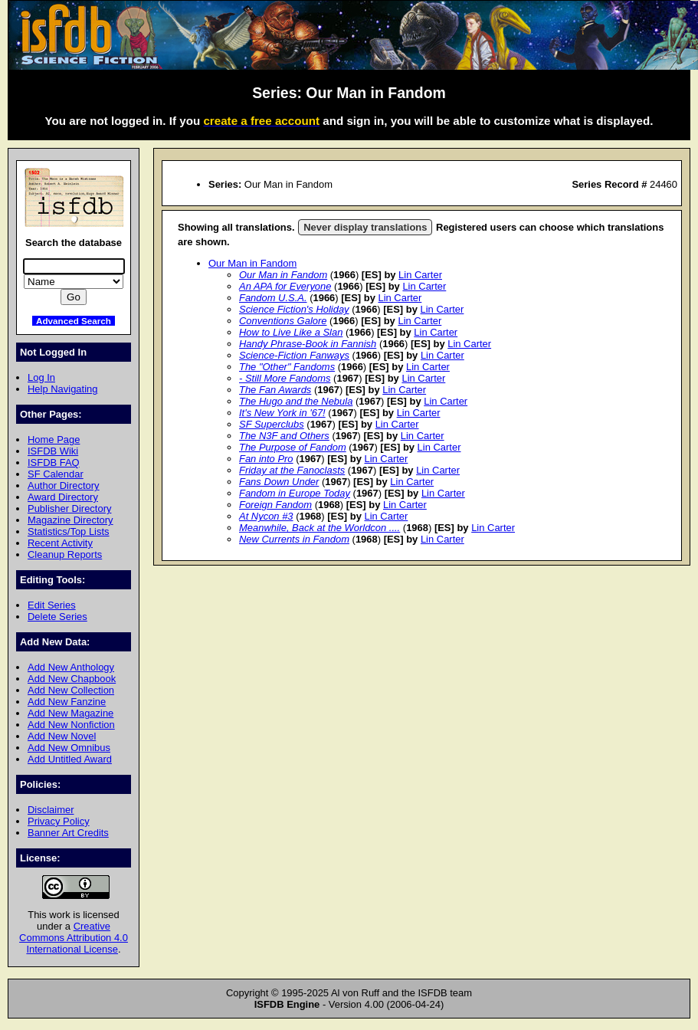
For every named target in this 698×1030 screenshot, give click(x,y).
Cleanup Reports (65, 554)
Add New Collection (71, 690)
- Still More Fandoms (285, 378)
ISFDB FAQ (54, 462)
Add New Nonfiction (71, 724)
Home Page (54, 439)
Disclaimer (51, 809)
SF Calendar (56, 474)
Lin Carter (420, 274)
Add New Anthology (71, 667)
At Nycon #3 (266, 516)
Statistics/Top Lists (69, 531)
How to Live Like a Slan (290, 332)
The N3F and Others (284, 435)
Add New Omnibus (69, 747)
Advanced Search (73, 321)
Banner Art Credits (68, 832)
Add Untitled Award (70, 759)
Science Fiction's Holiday (294, 309)
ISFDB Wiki (53, 451)
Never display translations (365, 227)
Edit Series (52, 605)
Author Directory (64, 485)
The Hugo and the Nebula (295, 401)
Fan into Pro (266, 458)
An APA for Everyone (285, 286)
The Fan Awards (275, 389)
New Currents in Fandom (294, 539)
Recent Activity (60, 543)
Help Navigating (62, 389)
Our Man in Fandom (252, 263)
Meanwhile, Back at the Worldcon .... (319, 527)
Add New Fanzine (67, 701)
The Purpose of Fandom (292, 447)
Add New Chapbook (72, 678)
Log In (41, 377)
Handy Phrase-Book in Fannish (307, 343)
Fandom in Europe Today (294, 493)
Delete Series (57, 616)
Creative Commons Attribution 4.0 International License (73, 937)
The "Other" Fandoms (287, 366)
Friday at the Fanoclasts (292, 470)
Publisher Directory (69, 508)
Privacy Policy (59, 821)
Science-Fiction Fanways (294, 355)
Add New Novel (62, 736)
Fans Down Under (279, 481)
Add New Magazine (70, 713)
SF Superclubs (271, 424)
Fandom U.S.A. (273, 297)
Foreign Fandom (275, 504)
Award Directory (63, 497)
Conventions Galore (283, 320)
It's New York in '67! (282, 412)
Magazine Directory (70, 520)
